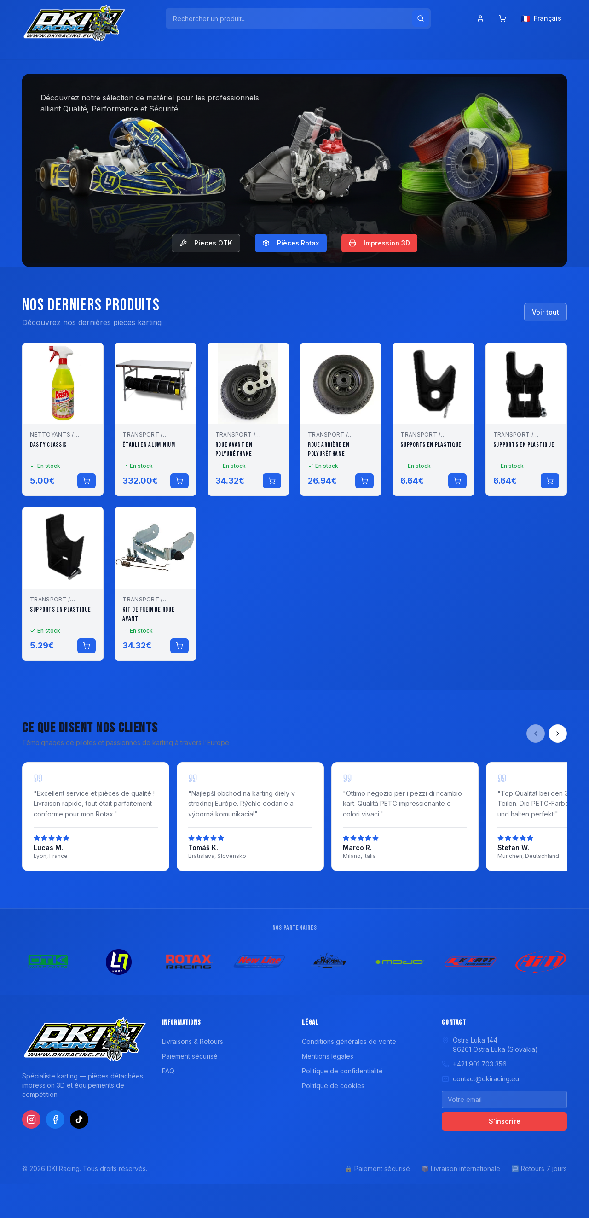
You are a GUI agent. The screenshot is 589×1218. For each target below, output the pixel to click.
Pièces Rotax (290, 243)
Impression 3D (379, 243)
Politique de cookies (333, 1086)
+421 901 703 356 (474, 1064)
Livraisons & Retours (192, 1041)
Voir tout (545, 312)
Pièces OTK (205, 243)
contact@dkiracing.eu (480, 1079)
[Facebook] (55, 1119)
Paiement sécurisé (190, 1056)
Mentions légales (327, 1056)
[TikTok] (79, 1119)
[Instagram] (31, 1119)
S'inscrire (504, 1121)
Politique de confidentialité (342, 1071)
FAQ (168, 1071)
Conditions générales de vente (349, 1041)
